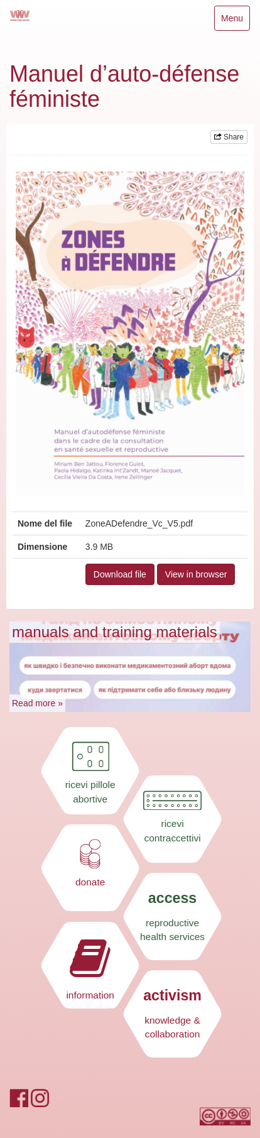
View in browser (196, 574)
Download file (120, 574)
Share (229, 137)
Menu (235, 21)
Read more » (37, 703)
